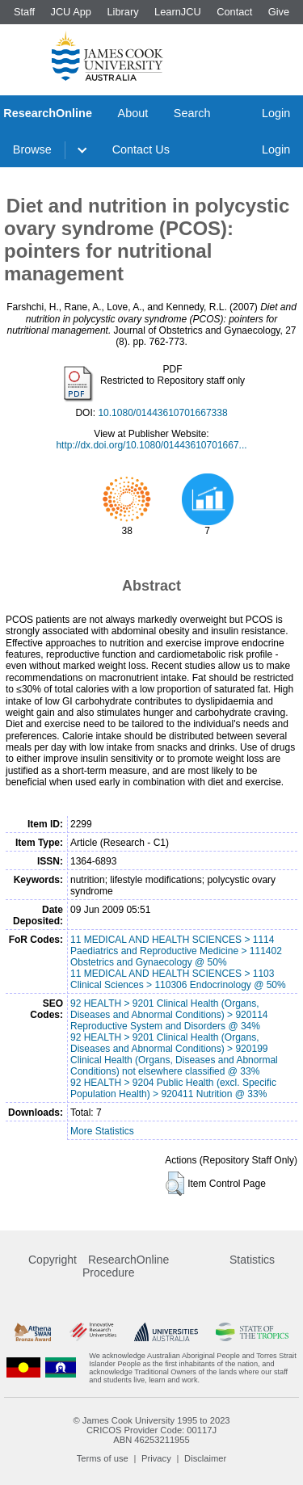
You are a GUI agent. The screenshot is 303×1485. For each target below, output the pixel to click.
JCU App (70, 12)
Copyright (52, 1259)
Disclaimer (205, 1458)
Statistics (252, 1259)
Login (276, 113)
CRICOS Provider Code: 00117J (151, 1430)
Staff (24, 12)
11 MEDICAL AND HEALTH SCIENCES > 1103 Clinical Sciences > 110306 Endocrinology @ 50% (178, 979)
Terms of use (102, 1458)
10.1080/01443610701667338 (162, 413)
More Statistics (102, 1131)
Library (122, 12)
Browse (32, 149)
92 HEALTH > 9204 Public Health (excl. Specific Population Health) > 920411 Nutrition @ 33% (173, 1088)
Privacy (156, 1458)
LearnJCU (177, 12)
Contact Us (141, 149)
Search (192, 113)
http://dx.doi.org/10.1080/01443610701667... (151, 445)
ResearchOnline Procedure (125, 1266)
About (133, 113)
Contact (234, 12)
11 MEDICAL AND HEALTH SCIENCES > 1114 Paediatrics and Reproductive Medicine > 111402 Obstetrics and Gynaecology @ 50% (176, 951)
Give (278, 12)
